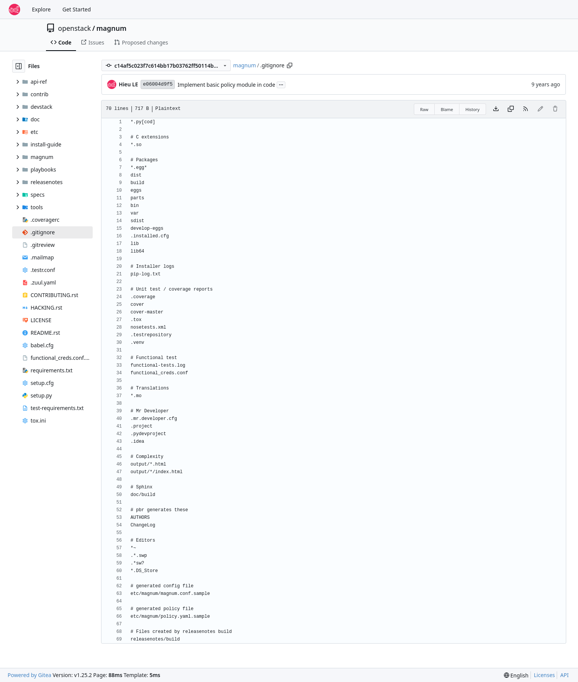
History (473, 109)
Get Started (76, 9)
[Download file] (496, 109)
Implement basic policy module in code (226, 84)
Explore (41, 9)
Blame (447, 109)
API (564, 675)
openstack (74, 28)
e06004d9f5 (158, 84)
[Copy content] (511, 109)
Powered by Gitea (29, 675)
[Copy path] (289, 65)
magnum (111, 28)
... (281, 84)
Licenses (544, 675)
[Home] (14, 9)
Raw (424, 109)
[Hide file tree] (18, 66)
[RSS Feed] (525, 109)
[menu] (516, 675)
